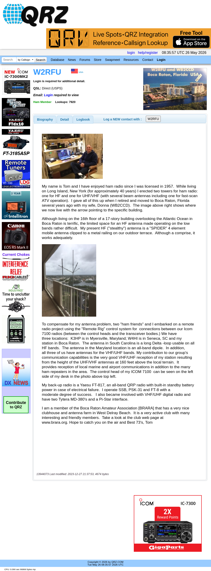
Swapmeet (112, 60)
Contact (147, 60)
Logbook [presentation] (83, 119)
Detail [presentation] (64, 119)
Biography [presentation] (45, 119)
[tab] (45, 119)
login (131, 53)
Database (57, 60)
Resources (131, 60)
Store (97, 60)
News (72, 60)
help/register (148, 53)
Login (161, 60)
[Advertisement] (84, 523)
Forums (84, 60)
